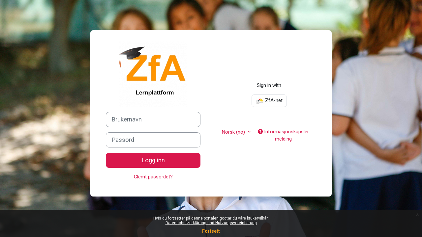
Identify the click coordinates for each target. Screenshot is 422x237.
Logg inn (153, 160)
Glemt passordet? (153, 177)
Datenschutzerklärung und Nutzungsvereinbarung (211, 223)
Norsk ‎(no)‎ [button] (234, 132)
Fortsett (211, 231)
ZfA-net (269, 101)
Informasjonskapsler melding (283, 135)
